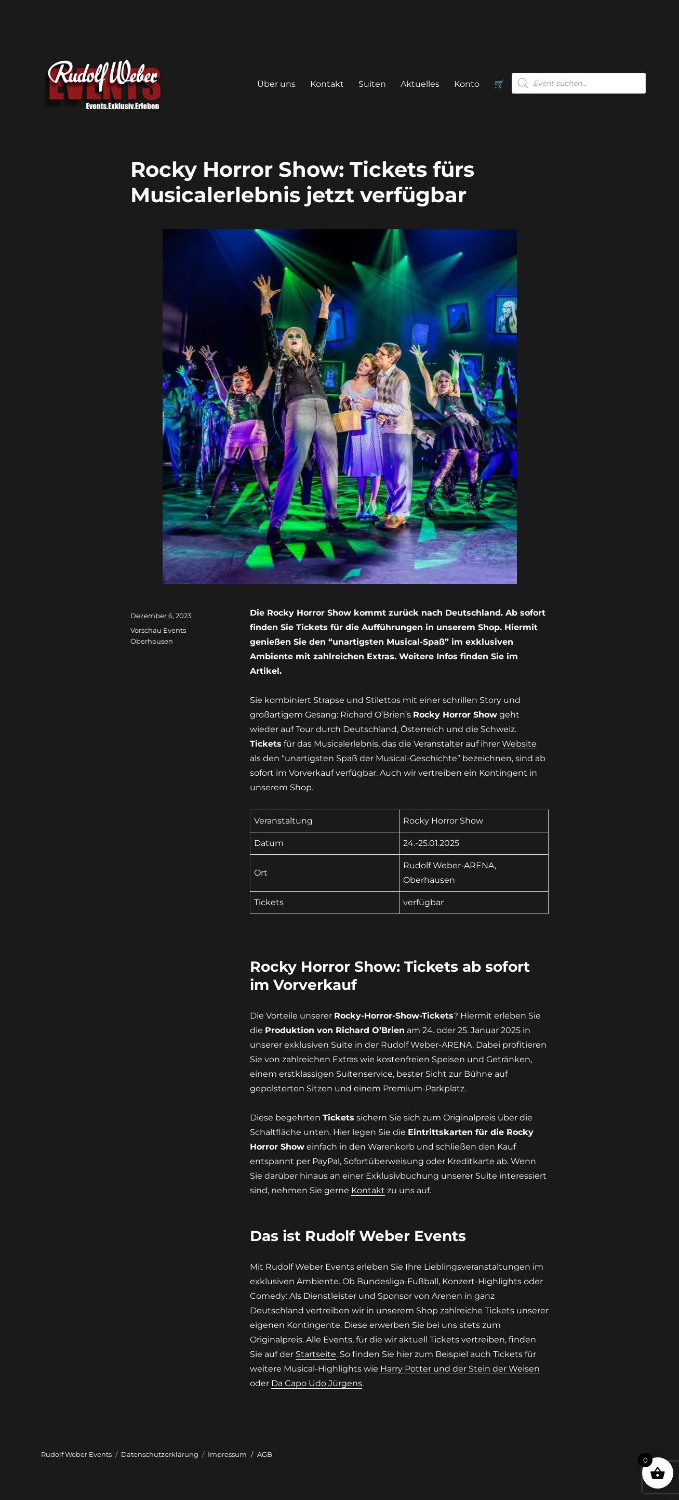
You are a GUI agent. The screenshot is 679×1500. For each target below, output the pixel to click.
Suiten (372, 84)
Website (519, 744)
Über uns (276, 84)
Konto (467, 84)
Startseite (316, 1354)
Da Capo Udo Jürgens (316, 1383)
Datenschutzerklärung (159, 1454)
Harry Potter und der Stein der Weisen (460, 1369)
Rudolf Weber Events (76, 1454)
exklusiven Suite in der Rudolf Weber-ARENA (378, 1045)
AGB (264, 1454)
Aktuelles (420, 84)
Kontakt (327, 84)
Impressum (227, 1454)
